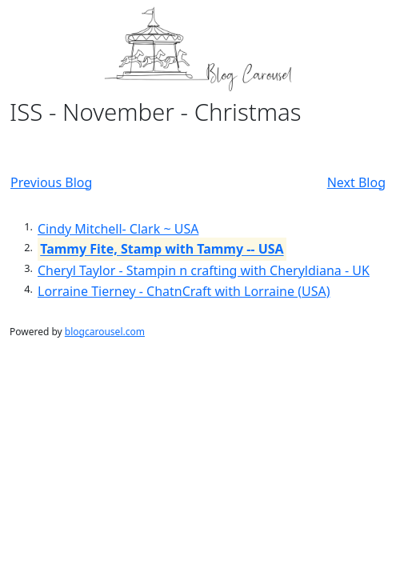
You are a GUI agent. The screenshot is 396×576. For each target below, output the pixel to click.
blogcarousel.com (105, 331)
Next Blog (356, 182)
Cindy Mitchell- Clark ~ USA (118, 229)
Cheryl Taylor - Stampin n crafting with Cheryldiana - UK (204, 270)
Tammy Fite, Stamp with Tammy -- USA (161, 249)
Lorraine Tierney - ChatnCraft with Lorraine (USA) (184, 291)
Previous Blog (51, 182)
